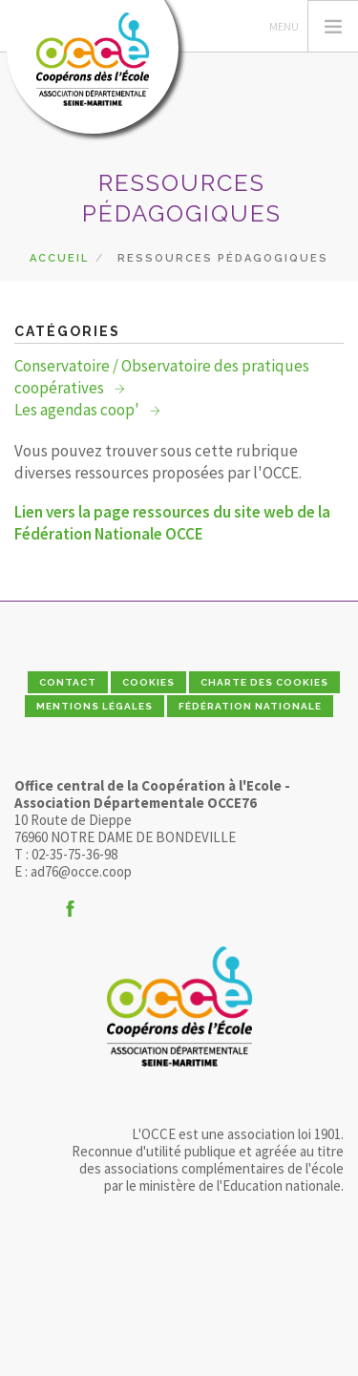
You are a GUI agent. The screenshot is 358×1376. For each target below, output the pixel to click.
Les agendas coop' (78, 409)
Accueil (59, 258)
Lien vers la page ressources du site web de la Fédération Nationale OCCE (172, 522)
